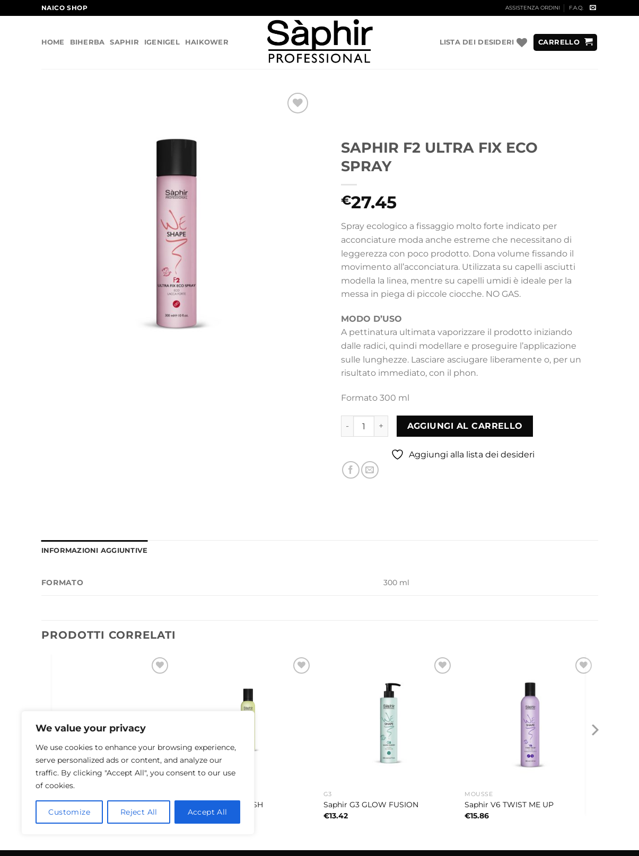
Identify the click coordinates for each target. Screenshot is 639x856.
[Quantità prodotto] (363, 426)
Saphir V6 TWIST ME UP (509, 804)
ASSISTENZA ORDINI (532, 8)
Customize (69, 812)
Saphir (124, 42)
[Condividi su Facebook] (351, 470)
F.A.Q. (576, 8)
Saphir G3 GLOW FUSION (370, 804)
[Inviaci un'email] (593, 8)
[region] (138, 773)
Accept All (207, 812)
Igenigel (162, 42)
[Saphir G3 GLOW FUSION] (388, 720)
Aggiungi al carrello (465, 426)
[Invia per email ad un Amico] (370, 470)
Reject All (138, 812)
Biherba (87, 42)
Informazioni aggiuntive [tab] (94, 550)
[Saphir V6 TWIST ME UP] (530, 720)
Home (53, 42)
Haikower (207, 42)
